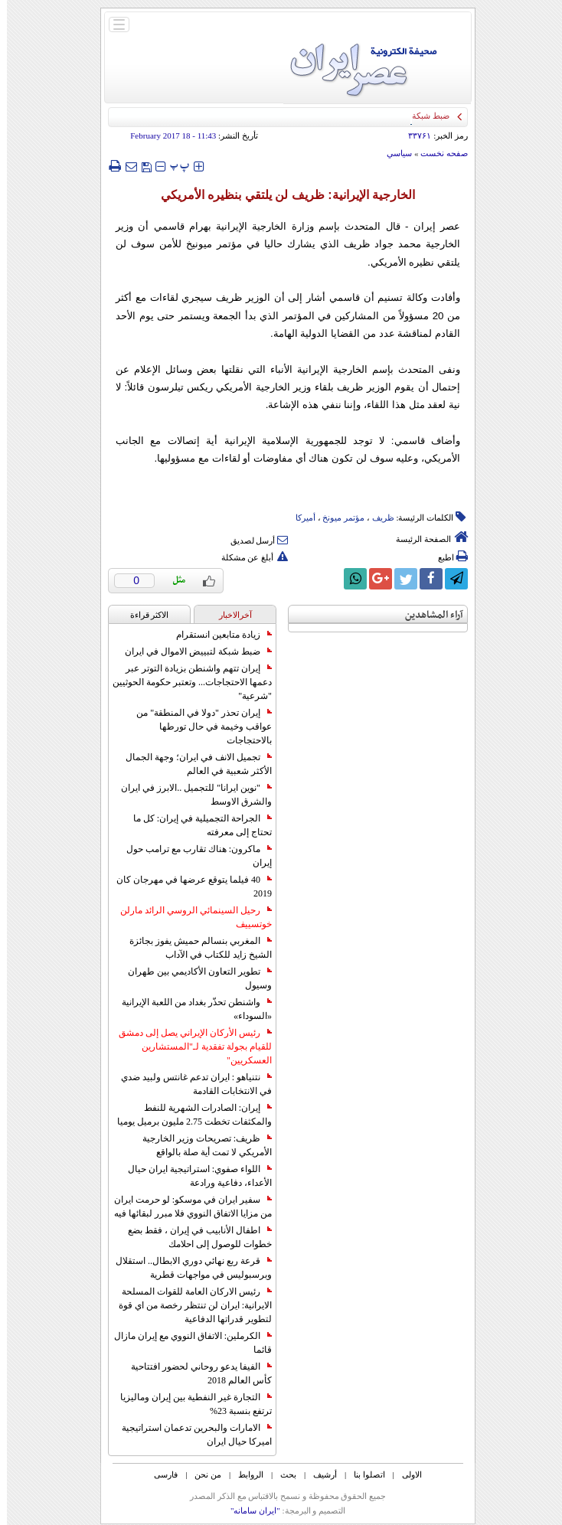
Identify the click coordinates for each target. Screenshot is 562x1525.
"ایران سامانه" (248, 1510)
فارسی (159, 1474)
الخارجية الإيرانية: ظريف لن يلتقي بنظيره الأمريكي (281, 194)
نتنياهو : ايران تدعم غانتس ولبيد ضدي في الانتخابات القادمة (189, 1084)
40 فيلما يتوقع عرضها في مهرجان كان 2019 (187, 886)
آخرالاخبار (228, 614)
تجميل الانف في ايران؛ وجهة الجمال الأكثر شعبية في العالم (192, 764)
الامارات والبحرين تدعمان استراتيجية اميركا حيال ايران (190, 1434)
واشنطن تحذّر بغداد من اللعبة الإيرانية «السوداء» (190, 1009)
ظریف (376, 517)
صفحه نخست (437, 153)
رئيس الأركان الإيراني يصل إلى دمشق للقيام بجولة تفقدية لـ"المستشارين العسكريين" (188, 1046)
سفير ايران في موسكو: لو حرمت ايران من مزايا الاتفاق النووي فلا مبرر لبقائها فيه (186, 1206)
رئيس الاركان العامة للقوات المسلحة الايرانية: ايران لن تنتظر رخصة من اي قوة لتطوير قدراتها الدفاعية (188, 1305)
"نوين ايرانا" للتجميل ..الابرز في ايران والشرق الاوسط (189, 794)
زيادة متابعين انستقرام (217, 634)
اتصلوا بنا (362, 1474)
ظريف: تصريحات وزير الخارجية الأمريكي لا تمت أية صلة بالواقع (200, 1145)
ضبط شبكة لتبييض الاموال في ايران (191, 651)
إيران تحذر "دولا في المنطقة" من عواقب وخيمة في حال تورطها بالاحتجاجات (197, 726)
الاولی (405, 1474)
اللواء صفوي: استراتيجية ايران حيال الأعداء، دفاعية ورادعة (193, 1176)
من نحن (201, 1474)
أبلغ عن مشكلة (248, 557)
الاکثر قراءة (142, 614)
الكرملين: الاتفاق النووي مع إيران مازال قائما (186, 1343)
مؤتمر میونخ (336, 517)
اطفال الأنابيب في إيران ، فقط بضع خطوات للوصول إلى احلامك (193, 1237)
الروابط (243, 1474)
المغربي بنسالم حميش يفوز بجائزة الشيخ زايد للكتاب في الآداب (194, 948)
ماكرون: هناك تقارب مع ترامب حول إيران (192, 856)
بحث (281, 1474)
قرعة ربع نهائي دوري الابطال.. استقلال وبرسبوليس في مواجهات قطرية (187, 1268)
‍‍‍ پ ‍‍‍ (173, 165)
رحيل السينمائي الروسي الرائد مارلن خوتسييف (189, 917)
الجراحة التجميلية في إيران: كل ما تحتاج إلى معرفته (195, 825)
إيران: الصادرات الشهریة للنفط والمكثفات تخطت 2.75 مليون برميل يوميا (187, 1114)
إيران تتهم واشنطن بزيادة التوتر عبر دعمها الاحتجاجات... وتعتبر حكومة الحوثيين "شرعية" (185, 682)
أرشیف (318, 1474)
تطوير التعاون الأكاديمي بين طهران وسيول (193, 978)
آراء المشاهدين (427, 615)
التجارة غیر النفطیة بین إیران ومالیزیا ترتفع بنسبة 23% (189, 1404)
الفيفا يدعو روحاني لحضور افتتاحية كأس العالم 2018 (194, 1373)
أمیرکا (299, 517)
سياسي (392, 153)
